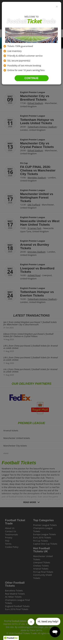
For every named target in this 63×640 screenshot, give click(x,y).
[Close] (57, 6)
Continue (32, 78)
